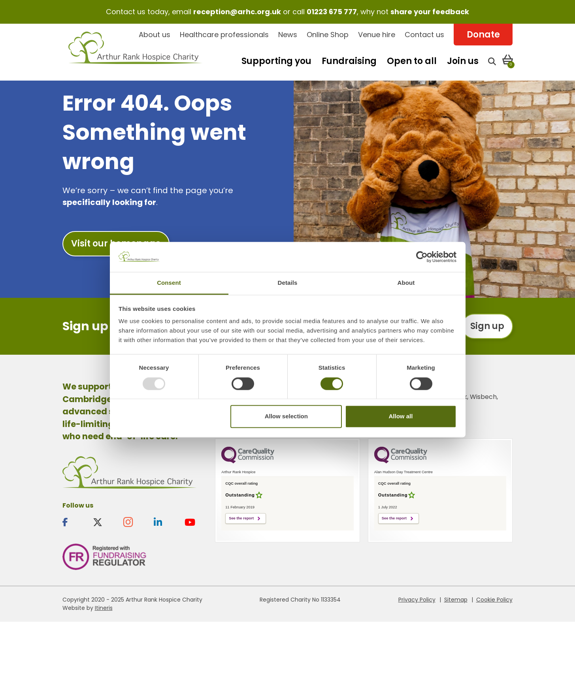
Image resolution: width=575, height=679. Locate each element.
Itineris (104, 608)
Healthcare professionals (224, 34)
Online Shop (328, 34)
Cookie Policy (494, 600)
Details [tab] (288, 283)
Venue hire (376, 34)
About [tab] (406, 283)
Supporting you (276, 61)
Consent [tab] (169, 283)
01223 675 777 (332, 12)
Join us (463, 61)
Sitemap (456, 600)
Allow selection (286, 416)
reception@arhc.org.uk (237, 12)
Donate (483, 34)
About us (154, 34)
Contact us (424, 34)
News (287, 34)
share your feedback (429, 12)
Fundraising (349, 61)
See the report (241, 518)
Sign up (487, 326)
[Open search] (492, 61)
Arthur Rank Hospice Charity (135, 52)
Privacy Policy (416, 600)
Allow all (401, 416)
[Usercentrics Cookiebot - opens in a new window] (421, 257)
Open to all (412, 61)
